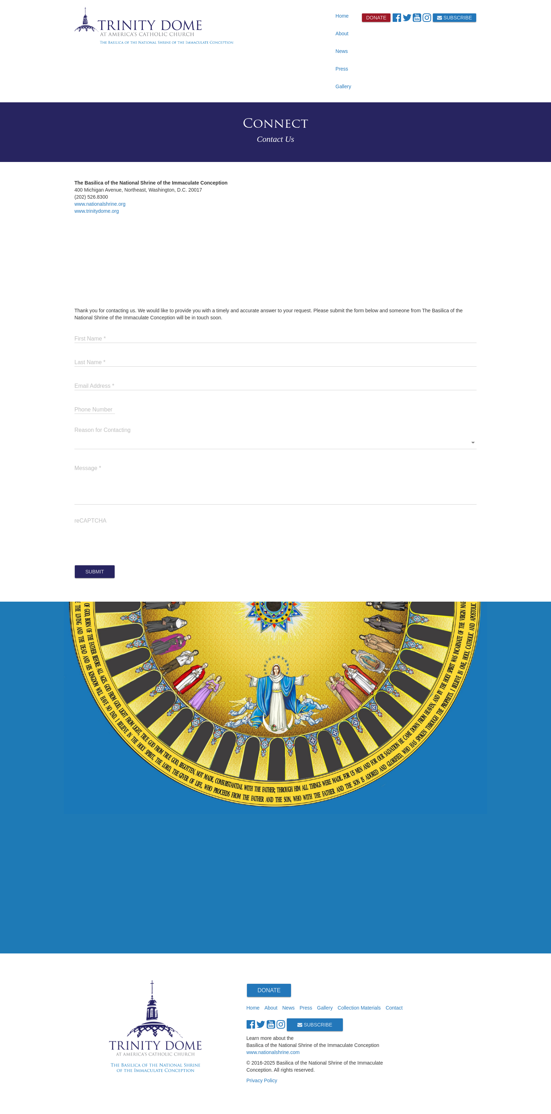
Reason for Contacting (102, 430)
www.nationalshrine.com (273, 1052)
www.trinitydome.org (96, 211)
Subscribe (454, 17)
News (341, 51)
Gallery (343, 86)
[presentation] (128, 540)
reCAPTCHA (90, 521)
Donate (376, 17)
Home (342, 16)
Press (341, 69)
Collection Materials (359, 1008)
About (342, 33)
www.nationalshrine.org (100, 204)
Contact (394, 1008)
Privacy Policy (262, 1080)
